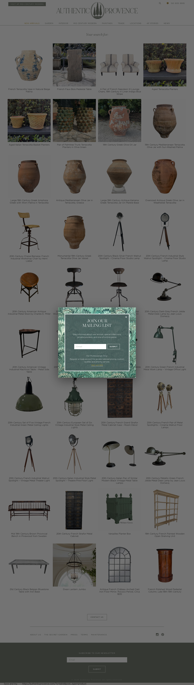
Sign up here (97, 365)
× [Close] (126, 317)
